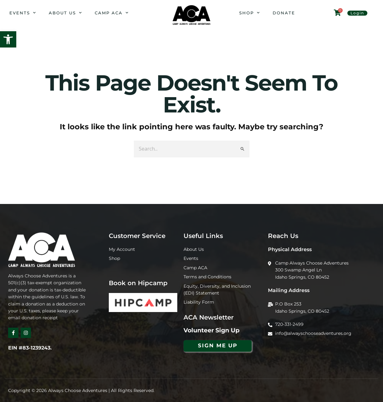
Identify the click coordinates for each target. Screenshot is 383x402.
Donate (284, 12)
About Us (65, 12)
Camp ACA (112, 12)
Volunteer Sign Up (211, 330)
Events (22, 12)
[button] (8, 39)
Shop (249, 12)
